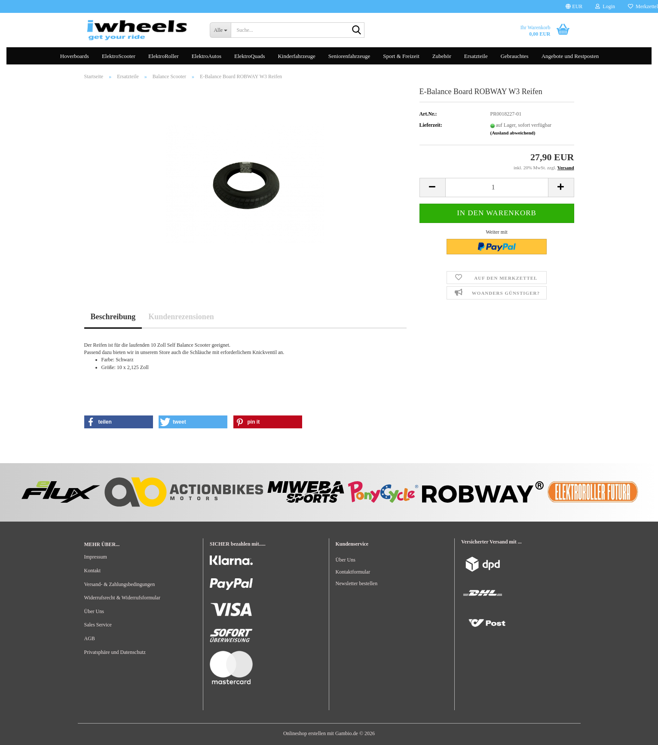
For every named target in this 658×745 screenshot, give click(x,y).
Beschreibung (113, 316)
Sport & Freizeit (401, 56)
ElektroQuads (249, 56)
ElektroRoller (163, 56)
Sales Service (98, 625)
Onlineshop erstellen (304, 733)
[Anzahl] (496, 187)
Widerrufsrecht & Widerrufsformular (122, 598)
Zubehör (441, 56)
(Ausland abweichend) (513, 132)
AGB (89, 638)
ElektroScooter (118, 56)
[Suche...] (220, 30)
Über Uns (94, 611)
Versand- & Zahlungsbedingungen (119, 584)
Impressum (95, 557)
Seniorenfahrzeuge (349, 56)
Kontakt (92, 571)
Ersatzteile (476, 56)
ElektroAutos (206, 56)
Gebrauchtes (515, 56)
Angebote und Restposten (570, 56)
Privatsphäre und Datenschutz (115, 652)
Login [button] (605, 6)
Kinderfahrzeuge (296, 56)
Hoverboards (74, 56)
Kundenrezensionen (181, 316)
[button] (574, 6)
